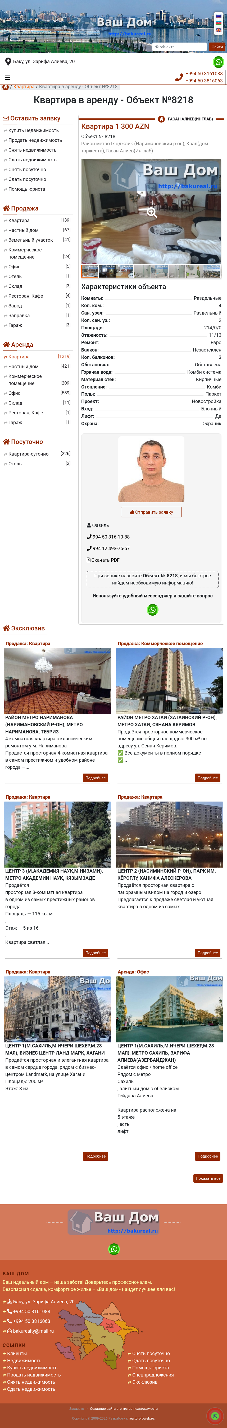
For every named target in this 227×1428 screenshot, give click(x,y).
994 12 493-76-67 (108, 618)
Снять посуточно (151, 1353)
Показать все (208, 1178)
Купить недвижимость (32, 1367)
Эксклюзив (145, 1382)
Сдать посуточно (151, 1360)
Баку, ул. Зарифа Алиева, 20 (44, 61)
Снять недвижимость (31, 1382)
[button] (151, 209)
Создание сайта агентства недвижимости (124, 1409)
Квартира (23, 86)
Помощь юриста (150, 1367)
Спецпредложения (153, 1375)
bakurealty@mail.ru (30, 1331)
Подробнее (95, 778)
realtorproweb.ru (141, 1418)
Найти (217, 47)
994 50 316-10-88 (108, 606)
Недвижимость (24, 1360)
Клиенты (17, 1353)
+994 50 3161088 (204, 73)
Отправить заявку (151, 581)
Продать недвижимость (34, 1375)
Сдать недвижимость (31, 1389)
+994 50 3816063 (204, 80)
